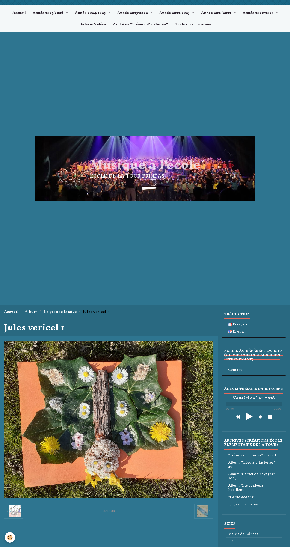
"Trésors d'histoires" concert (252, 455)
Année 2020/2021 (258, 12)
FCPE (233, 541)
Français (237, 324)
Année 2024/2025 (91, 12)
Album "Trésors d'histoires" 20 (251, 464)
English (237, 331)
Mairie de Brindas (243, 534)
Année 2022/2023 (174, 12)
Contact (235, 369)
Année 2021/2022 (216, 12)
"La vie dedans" (241, 497)
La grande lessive (60, 311)
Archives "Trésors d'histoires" (140, 24)
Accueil (19, 12)
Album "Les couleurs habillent (245, 487)
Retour (108, 511)
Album (31, 311)
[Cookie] (10, 537)
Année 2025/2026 (48, 12)
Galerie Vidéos (92, 24)
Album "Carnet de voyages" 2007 (251, 476)
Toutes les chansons (193, 24)
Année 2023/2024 (133, 12)
